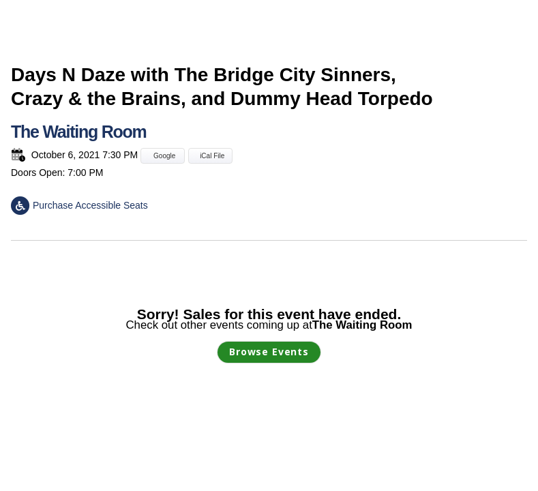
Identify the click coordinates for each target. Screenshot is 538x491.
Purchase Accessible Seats (79, 205)
